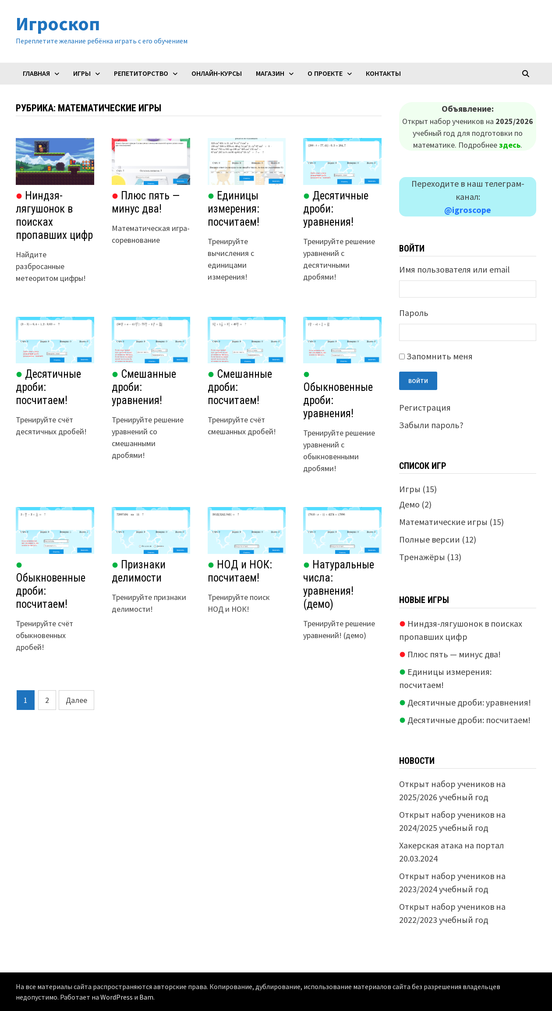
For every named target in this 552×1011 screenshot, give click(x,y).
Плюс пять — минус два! (146, 202)
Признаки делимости (139, 571)
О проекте (325, 73)
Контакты (383, 73)
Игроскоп (58, 23)
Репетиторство (141, 73)
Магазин (270, 73)
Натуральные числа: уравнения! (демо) (338, 584)
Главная (36, 73)
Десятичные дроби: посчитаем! (465, 719)
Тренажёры (422, 556)
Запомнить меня (440, 356)
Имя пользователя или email (454, 269)
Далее (76, 700)
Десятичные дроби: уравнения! (465, 702)
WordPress (116, 997)
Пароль (413, 312)
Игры (82, 73)
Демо (409, 504)
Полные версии (429, 539)
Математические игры (443, 521)
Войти (418, 380)
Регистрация (425, 407)
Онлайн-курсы (216, 73)
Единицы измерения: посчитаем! (233, 208)
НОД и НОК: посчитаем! (240, 571)
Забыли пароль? (431, 424)
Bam (146, 997)
